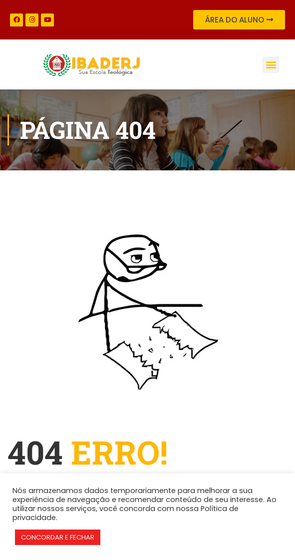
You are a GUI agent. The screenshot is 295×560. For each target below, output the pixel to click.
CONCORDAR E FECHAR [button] (57, 537)
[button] (271, 64)
